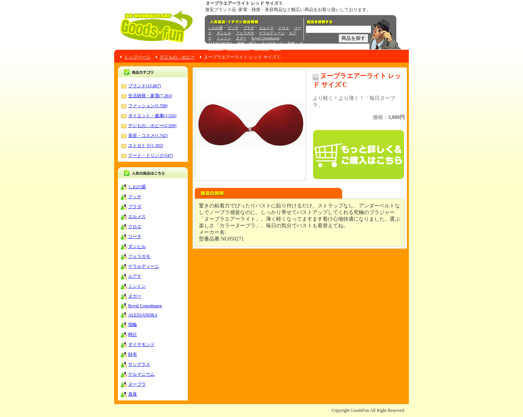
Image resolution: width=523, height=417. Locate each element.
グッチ (233, 28)
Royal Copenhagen (266, 38)
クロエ (283, 28)
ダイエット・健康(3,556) (152, 115)
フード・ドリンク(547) (150, 155)
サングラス (139, 364)
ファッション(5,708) (148, 105)
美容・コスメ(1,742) (148, 135)
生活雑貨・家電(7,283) (150, 95)
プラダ (248, 28)
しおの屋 (215, 28)
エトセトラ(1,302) (145, 145)
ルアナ (134, 276)
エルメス (266, 28)
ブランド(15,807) (144, 85)
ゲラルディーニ (272, 33)
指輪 (241, 43)
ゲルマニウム (239, 48)
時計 (252, 43)
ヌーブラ (261, 48)
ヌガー (241, 38)
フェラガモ (245, 33)
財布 (291, 43)
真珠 (277, 48)
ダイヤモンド (272, 43)
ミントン (224, 38)
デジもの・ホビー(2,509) (152, 125)
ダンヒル (224, 33)
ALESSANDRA (220, 43)
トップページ (137, 57)
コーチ (134, 236)
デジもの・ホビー (177, 57)
